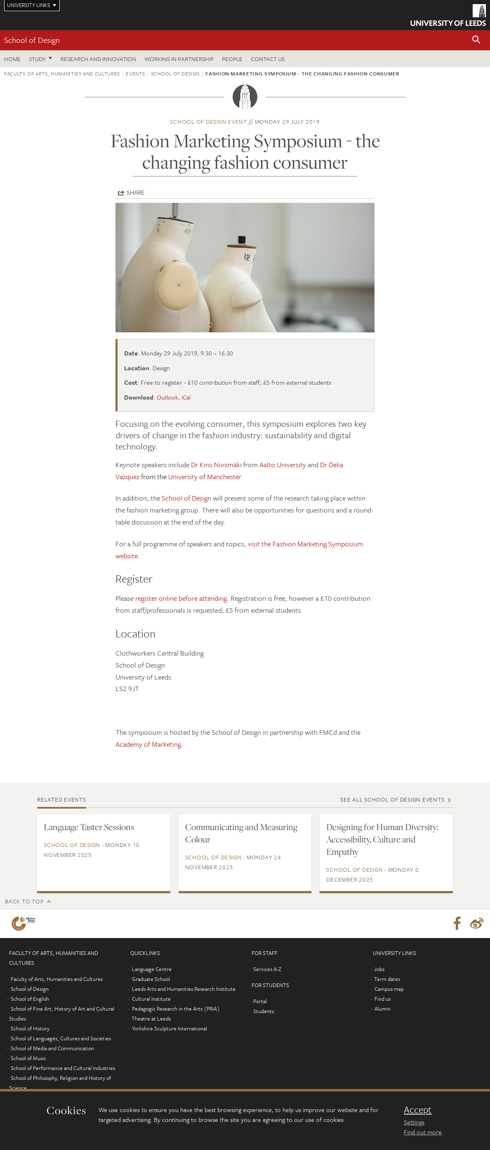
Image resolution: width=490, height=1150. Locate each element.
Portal (260, 1001)
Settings (414, 1121)
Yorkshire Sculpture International (169, 1028)
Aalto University (282, 464)
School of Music (28, 1058)
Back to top (24, 901)
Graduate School (151, 979)
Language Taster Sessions (89, 827)
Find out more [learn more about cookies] (423, 1131)
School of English (30, 999)
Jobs (379, 969)
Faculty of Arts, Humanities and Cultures (62, 73)
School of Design (32, 39)
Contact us (268, 58)
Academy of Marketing (148, 744)
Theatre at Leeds (151, 1018)
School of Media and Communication (52, 1048)
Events (135, 73)
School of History (30, 1028)
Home (12, 58)
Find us (383, 999)
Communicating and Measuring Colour (241, 833)
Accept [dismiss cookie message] (417, 1110)
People (232, 58)
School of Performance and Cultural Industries (63, 1068)
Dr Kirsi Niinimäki (216, 464)
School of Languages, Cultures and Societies (61, 1038)
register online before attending (181, 598)
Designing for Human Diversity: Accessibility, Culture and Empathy (382, 839)
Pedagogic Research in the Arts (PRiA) (176, 1008)
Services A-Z (267, 969)
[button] (476, 40)
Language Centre (152, 969)
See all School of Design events (392, 799)
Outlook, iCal (174, 397)
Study (37, 58)
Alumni (383, 1008)
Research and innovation (98, 58)
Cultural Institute (151, 999)
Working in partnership (179, 58)
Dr (324, 464)
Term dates (387, 979)
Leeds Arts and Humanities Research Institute (184, 989)
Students (263, 1011)
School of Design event (208, 121)
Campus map (389, 989)
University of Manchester (204, 476)
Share (135, 192)
